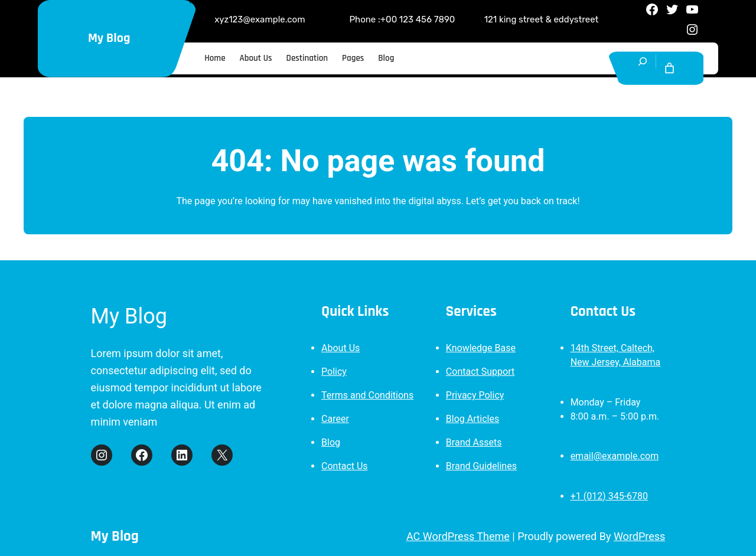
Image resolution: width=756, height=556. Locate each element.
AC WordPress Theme (458, 536)
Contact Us (344, 466)
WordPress (639, 536)
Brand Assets (474, 442)
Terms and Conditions (367, 395)
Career (335, 418)
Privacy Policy (475, 395)
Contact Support (480, 371)
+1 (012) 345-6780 (609, 496)
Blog (330, 442)
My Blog (109, 38)
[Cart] (669, 68)
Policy (334, 371)
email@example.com (615, 456)
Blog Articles (472, 418)
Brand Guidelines (481, 466)
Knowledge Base (481, 348)
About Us (340, 348)
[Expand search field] (643, 68)
